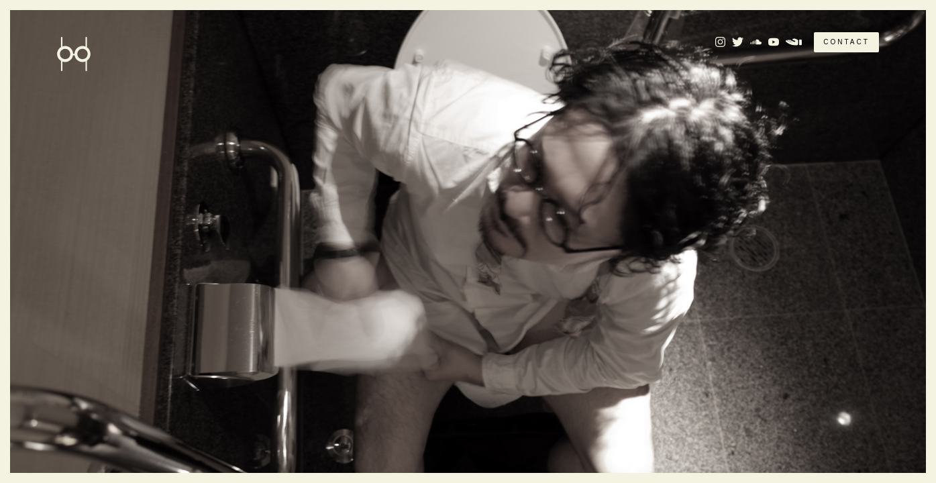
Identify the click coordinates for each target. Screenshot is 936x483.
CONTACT (846, 42)
